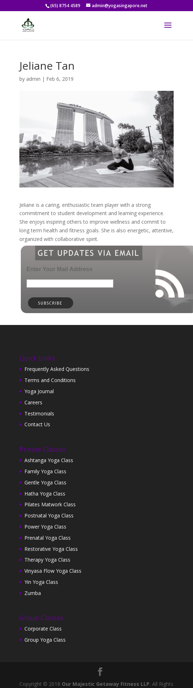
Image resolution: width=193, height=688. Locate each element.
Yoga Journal (39, 391)
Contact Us (37, 424)
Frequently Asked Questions (56, 369)
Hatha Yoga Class (44, 493)
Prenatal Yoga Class (47, 537)
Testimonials (39, 413)
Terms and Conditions (50, 380)
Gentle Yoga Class (45, 482)
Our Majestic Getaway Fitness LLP (106, 683)
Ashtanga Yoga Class (48, 460)
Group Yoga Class (45, 639)
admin (33, 78)
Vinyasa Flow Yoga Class (52, 570)
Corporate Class (43, 628)
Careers (33, 402)
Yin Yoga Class (41, 581)
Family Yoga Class (45, 471)
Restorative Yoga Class (51, 548)
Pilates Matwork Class (50, 504)
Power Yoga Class (45, 526)
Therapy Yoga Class (47, 559)
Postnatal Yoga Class (49, 515)
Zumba (32, 593)
